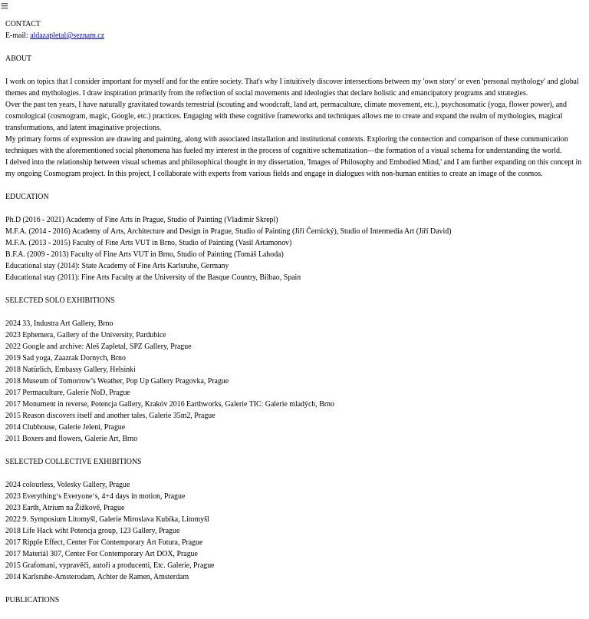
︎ (4, 6)
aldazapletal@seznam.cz (67, 35)
